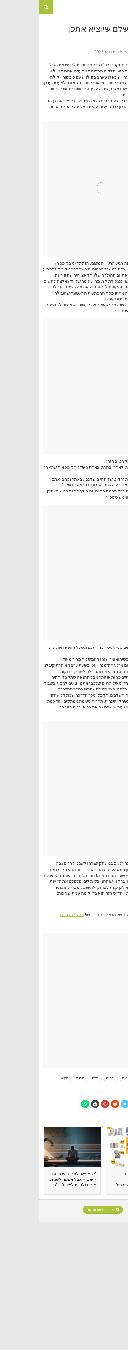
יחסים (71, 1078)
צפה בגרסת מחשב (64, 1210)
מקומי (25, 1078)
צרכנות (102, 1085)
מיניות (41, 1078)
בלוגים (102, 1078)
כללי (56, 1078)
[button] (121, 7)
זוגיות (86, 1078)
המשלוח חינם (33, 914)
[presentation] (114, 1163)
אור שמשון (97, 51)
